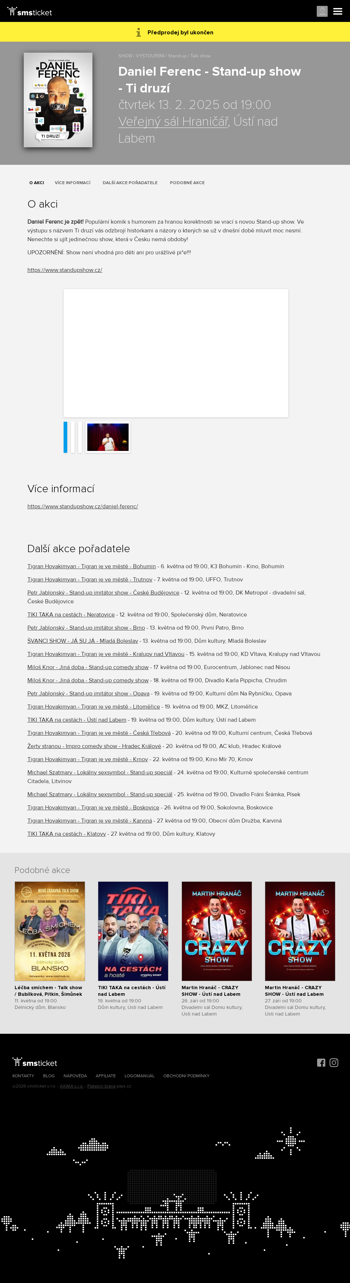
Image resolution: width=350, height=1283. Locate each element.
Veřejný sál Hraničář (173, 122)
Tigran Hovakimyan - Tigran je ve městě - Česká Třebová (99, 733)
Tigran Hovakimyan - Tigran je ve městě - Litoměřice (93, 706)
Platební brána (101, 1086)
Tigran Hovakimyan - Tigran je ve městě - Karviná (89, 820)
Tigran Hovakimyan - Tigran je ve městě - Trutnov (89, 579)
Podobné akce (187, 183)
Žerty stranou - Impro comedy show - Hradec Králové (94, 746)
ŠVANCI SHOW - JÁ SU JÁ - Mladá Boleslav (82, 641)
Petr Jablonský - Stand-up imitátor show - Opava (88, 693)
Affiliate (106, 1076)
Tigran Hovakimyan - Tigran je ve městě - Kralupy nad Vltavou (105, 654)
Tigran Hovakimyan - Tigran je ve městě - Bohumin (91, 566)
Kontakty (23, 1076)
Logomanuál (140, 1076)
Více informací (72, 183)
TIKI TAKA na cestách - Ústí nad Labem (76, 720)
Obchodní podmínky (186, 1076)
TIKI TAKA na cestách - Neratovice (71, 614)
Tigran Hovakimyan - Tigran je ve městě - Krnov (87, 759)
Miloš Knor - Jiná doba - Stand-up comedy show (88, 667)
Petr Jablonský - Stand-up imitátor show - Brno (86, 627)
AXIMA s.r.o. (72, 1086)
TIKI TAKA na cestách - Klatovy (66, 834)
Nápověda (75, 1076)
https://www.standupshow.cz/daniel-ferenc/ (82, 506)
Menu (338, 11)
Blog (49, 1076)
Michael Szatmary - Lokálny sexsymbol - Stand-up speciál (99, 772)
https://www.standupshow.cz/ (64, 270)
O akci (36, 183)
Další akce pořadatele (130, 183)
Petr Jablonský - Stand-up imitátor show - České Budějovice (103, 592)
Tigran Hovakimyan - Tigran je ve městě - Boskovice (93, 807)
